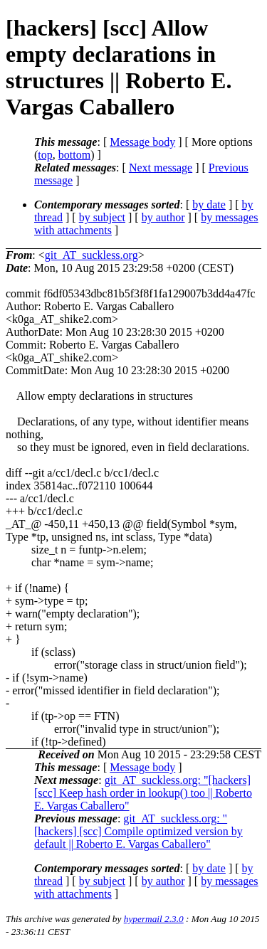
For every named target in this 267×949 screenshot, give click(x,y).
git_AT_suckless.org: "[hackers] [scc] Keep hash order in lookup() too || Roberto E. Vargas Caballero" (143, 793)
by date (209, 204)
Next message (160, 167)
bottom (74, 155)
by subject (102, 217)
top (45, 155)
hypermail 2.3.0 (154, 918)
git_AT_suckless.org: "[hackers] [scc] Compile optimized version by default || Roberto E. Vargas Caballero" (138, 831)
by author (163, 217)
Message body (142, 142)
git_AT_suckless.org (91, 255)
